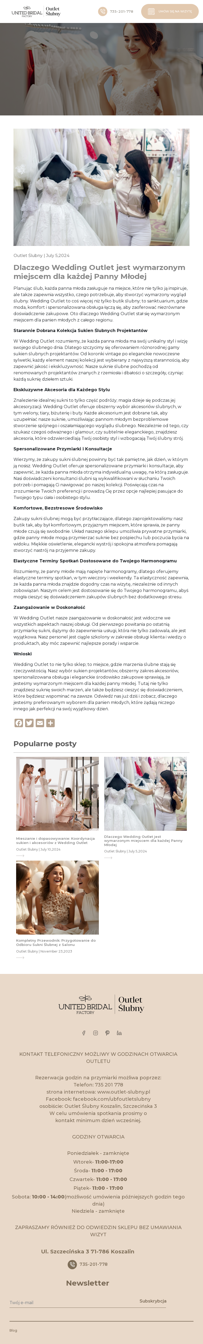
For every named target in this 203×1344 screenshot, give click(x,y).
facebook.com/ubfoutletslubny (112, 1099)
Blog (13, 1330)
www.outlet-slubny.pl (123, 1092)
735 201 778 (109, 1085)
